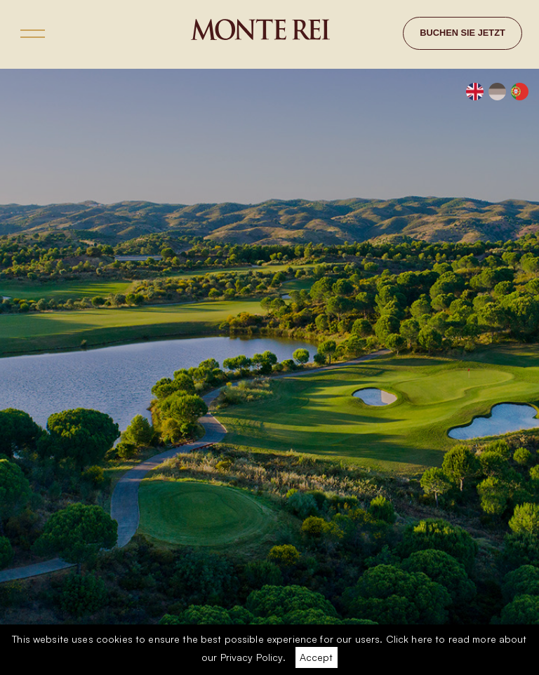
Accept (316, 657)
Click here (409, 639)
